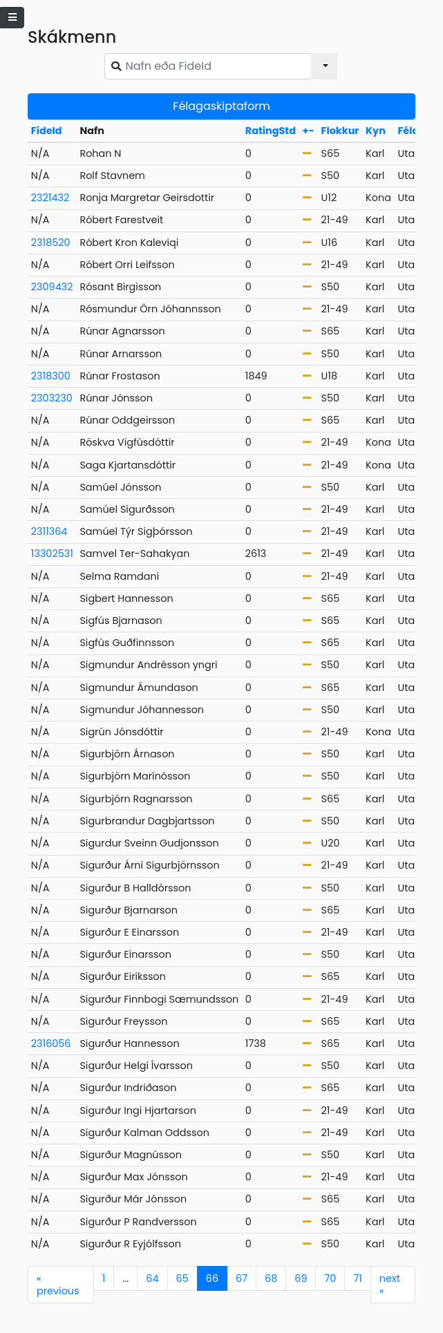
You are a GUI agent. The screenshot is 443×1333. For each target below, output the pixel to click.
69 (300, 1278)
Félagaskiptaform (221, 106)
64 (152, 1278)
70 (330, 1278)
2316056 (51, 1043)
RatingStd (270, 131)
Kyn (376, 131)
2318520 (50, 242)
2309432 (52, 287)
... (125, 1278)
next (389, 1284)
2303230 (52, 398)
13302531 (52, 553)
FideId (46, 131)
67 (241, 1278)
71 (357, 1278)
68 (271, 1278)
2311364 (49, 531)
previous (58, 1284)
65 (182, 1278)
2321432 (50, 198)
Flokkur (340, 131)
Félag (411, 131)
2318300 (50, 376)
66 (212, 1278)
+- (308, 131)
